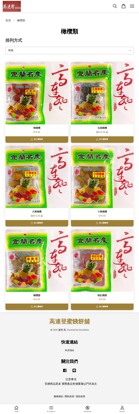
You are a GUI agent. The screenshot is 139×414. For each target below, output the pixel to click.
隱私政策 (69, 396)
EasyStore (84, 329)
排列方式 (13, 40)
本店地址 (69, 350)
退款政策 (80, 396)
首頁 (8, 20)
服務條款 (58, 396)
